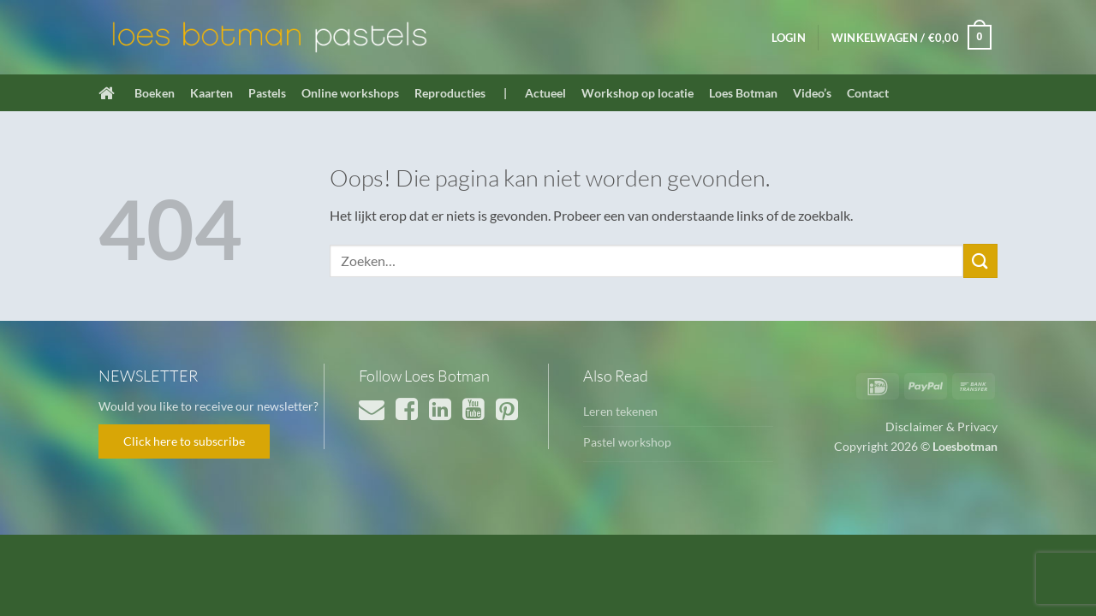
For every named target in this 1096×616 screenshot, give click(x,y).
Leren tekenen (620, 411)
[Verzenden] (980, 260)
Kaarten (211, 93)
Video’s (812, 93)
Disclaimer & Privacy (941, 426)
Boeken (154, 93)
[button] (788, 37)
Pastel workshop (627, 442)
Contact (868, 93)
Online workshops (350, 93)
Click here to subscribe (184, 441)
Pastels (267, 93)
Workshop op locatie (637, 93)
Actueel (545, 93)
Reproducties (449, 93)
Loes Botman (743, 93)
